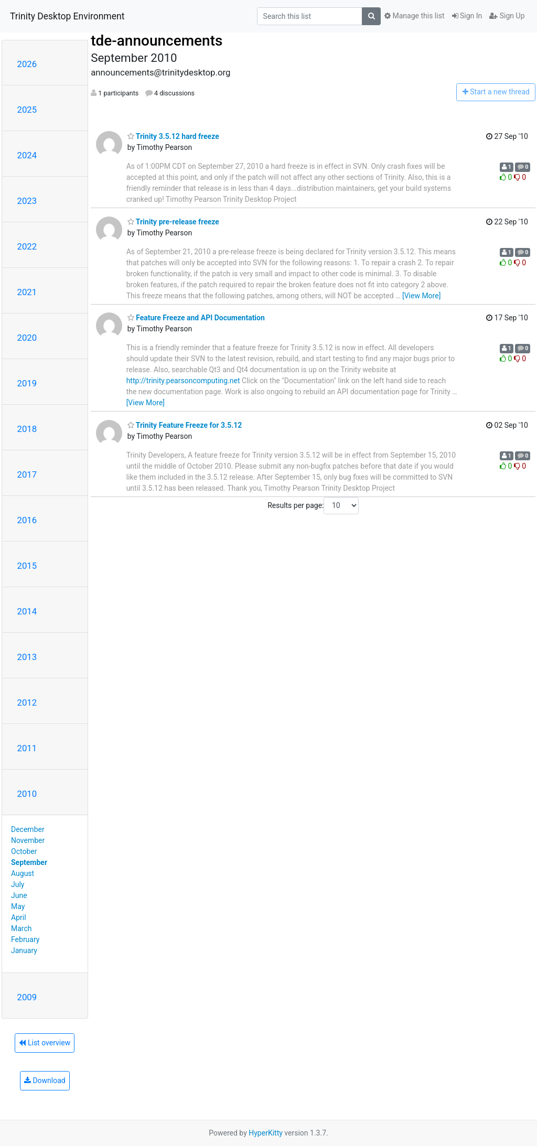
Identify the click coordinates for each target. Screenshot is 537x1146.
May (18, 906)
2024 (27, 155)
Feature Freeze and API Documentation (196, 317)
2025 (27, 109)
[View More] (421, 295)
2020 (27, 337)
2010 (27, 793)
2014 (27, 611)
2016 (27, 520)
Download (45, 1080)
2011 (27, 748)
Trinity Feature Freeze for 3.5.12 (184, 425)
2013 (27, 657)
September (29, 862)
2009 (27, 997)
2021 (27, 292)
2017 (27, 474)
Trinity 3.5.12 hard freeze (173, 136)
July (17, 884)
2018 (27, 429)
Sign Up (506, 16)
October (24, 851)
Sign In (467, 16)
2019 (27, 383)
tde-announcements (156, 40)
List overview (44, 1043)
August (22, 873)
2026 (27, 64)
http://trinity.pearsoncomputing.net (183, 380)
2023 (27, 201)
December (28, 829)
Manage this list (414, 16)
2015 (27, 565)
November (28, 840)
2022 (27, 246)
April (18, 917)
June (19, 895)
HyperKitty (266, 1133)
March (21, 928)
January (24, 950)
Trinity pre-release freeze (173, 222)
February (25, 939)
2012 (27, 702)
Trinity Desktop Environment (67, 16)
